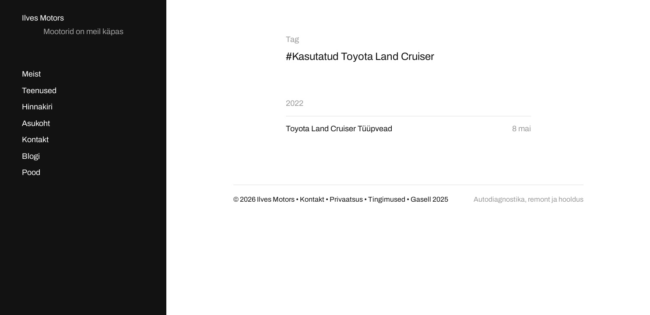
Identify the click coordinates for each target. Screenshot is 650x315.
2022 (294, 103)
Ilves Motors (43, 18)
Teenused (39, 90)
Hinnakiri (37, 106)
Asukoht (36, 123)
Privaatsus (346, 199)
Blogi (31, 156)
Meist (31, 74)
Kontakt (35, 139)
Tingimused (386, 199)
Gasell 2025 (429, 199)
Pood (31, 172)
